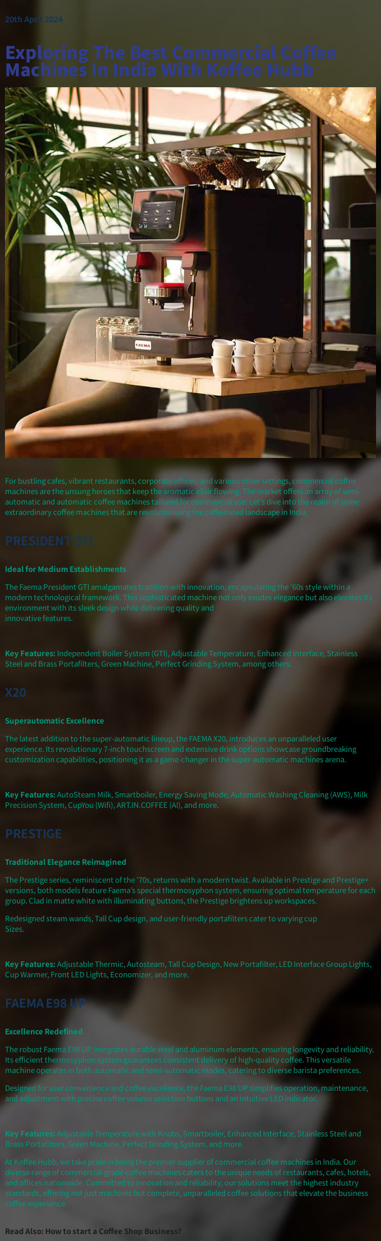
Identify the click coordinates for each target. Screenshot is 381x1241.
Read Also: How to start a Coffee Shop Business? (93, 1231)
